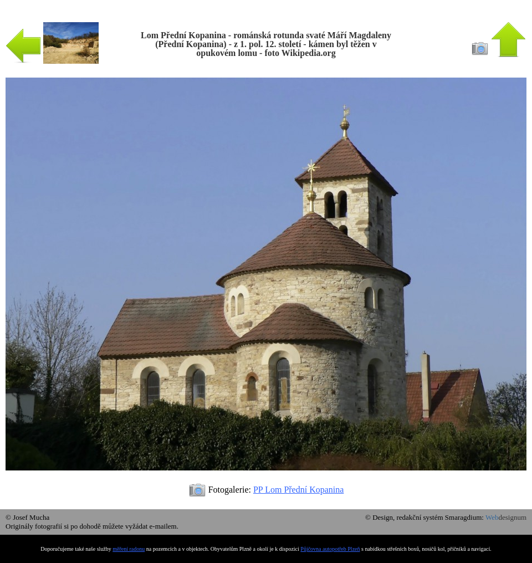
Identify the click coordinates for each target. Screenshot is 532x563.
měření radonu (128, 549)
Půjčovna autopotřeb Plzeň (330, 549)
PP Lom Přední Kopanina (298, 489)
